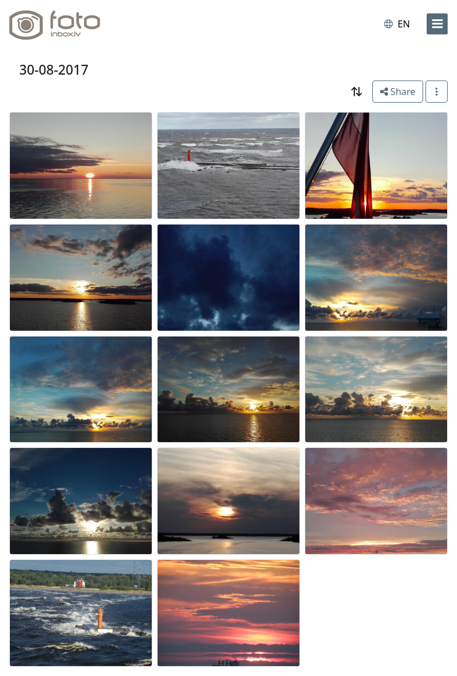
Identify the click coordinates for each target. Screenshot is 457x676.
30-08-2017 (54, 70)
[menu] (437, 23)
